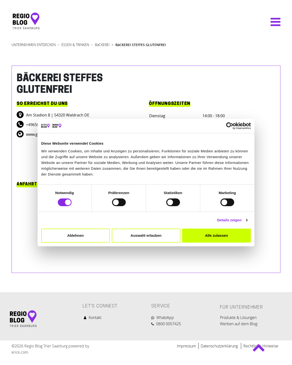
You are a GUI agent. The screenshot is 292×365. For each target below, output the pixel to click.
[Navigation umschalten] (273, 22)
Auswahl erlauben (146, 235)
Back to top (259, 350)
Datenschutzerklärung (220, 346)
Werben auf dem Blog (238, 323)
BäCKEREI (102, 44)
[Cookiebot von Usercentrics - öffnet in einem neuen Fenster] (230, 125)
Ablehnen (75, 235)
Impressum (186, 346)
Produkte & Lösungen (238, 317)
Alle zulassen (216, 235)
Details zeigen (229, 220)
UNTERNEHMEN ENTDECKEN (34, 44)
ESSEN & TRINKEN (75, 44)
